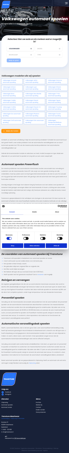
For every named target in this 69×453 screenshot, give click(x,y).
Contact (38, 407)
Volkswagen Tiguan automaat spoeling (54, 101)
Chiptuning (4, 402)
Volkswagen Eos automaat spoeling (12, 115)
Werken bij (39, 405)
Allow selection (34, 245)
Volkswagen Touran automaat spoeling (54, 115)
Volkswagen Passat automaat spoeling (31, 101)
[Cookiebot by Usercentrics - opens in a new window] (59, 206)
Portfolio (38, 402)
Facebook (8, 392)
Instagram (8, 394)
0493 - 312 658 (7, 429)
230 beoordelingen (20, 438)
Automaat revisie (6, 407)
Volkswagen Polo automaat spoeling (34, 121)
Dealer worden (40, 410)
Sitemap (56, 448)
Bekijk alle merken (12, 131)
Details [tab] (34, 212)
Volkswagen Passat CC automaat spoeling (33, 108)
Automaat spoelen (7, 405)
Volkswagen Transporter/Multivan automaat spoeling (55, 122)
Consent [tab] (12, 212)
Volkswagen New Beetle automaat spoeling (33, 95)
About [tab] (57, 212)
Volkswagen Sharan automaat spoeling (54, 88)
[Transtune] (5, 4)
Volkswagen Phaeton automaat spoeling (32, 115)
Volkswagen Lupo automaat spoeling (31, 88)
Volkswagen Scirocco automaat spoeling (55, 81)
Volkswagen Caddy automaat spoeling (9, 101)
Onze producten (41, 412)
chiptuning (32, 363)
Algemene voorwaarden (27, 448)
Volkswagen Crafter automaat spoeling (9, 108)
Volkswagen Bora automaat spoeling (9, 95)
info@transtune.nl (8, 432)
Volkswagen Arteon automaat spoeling (9, 88)
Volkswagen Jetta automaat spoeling (31, 81)
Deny (12, 245)
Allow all (56, 245)
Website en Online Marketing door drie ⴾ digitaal (35, 450)
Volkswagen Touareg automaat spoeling (55, 108)
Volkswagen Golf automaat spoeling (12, 121)
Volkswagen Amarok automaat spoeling (9, 81)
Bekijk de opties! (14, 60)
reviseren (41, 274)
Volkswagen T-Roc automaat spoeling (54, 95)
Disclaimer (39, 448)
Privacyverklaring (47, 448)
